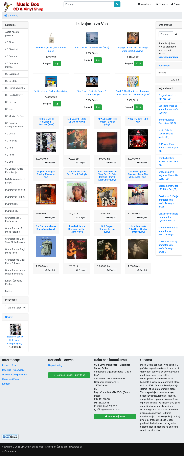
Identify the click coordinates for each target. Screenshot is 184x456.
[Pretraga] (89, 4)
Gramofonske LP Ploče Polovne (13, 230)
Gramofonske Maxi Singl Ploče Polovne (15, 240)
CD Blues (9, 42)
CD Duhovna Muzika (11, 65)
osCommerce (9, 451)
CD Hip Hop (11, 102)
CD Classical (11, 49)
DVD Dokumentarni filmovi (15, 181)
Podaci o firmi (9, 365)
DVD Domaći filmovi (15, 196)
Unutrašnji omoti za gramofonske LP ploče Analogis (168, 231)
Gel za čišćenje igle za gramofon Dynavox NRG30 (168, 217)
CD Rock (9, 154)
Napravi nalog (55, 365)
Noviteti (9, 317)
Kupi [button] (56, 63)
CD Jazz (9, 109)
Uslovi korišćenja (10, 379)
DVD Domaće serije (15, 189)
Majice (8, 291)
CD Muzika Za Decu (15, 116)
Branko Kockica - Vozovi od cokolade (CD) (168, 161)
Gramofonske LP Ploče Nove (13, 220)
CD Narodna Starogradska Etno (14, 125)
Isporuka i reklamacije (13, 370)
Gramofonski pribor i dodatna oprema (15, 272)
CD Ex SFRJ (11, 81)
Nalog (175, 4)
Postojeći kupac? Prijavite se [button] (69, 375)
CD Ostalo (10, 133)
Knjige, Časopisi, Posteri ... (13, 282)
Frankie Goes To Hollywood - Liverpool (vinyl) (15, 340)
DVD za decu (11, 210)
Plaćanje (162, 4)
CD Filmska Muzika (15, 88)
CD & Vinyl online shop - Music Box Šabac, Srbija (45, 446)
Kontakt (6, 383)
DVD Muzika (11, 203)
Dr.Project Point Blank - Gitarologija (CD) (168, 147)
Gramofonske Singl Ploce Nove (15, 251)
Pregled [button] (47, 63)
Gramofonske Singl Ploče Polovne (15, 261)
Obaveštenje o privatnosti (15, 374)
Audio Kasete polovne (12, 34)
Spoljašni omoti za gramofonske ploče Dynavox (168, 109)
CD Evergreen (12, 74)
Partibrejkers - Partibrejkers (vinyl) (51, 91)
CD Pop (9, 147)
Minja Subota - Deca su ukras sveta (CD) (166, 133)
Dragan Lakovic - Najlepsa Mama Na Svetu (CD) (168, 175)
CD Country (11, 56)
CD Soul (9, 161)
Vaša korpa (145, 4)
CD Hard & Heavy (14, 95)
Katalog (14, 15)
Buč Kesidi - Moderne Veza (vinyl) (92, 47)
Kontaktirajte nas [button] (115, 416)
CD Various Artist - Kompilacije (14, 170)
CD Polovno (11, 140)
